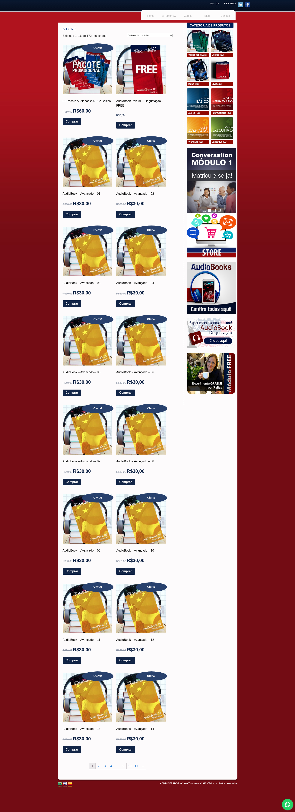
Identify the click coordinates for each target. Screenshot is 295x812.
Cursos (188, 15)
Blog (207, 15)
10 (130, 766)
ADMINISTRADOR (169, 783)
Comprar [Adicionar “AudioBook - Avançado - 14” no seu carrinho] (125, 749)
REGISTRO (230, 3)
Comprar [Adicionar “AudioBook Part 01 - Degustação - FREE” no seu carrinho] (125, 125)
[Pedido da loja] (150, 35)
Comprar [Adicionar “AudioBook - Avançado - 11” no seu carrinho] (72, 660)
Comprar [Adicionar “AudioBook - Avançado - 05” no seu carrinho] (72, 392)
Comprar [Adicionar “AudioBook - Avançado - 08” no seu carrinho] (125, 482)
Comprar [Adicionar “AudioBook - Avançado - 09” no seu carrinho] (72, 571)
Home (150, 15)
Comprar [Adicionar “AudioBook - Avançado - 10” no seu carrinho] (125, 571)
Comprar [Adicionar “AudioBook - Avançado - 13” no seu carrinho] (72, 749)
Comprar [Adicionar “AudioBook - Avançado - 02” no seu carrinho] (125, 214)
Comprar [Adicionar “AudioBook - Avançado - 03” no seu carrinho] (72, 303)
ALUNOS (214, 3)
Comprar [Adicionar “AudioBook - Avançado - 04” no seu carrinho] (125, 303)
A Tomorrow (169, 15)
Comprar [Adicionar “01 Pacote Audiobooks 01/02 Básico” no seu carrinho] (72, 121)
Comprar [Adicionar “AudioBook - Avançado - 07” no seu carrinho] (72, 482)
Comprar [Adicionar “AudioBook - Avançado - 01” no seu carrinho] (72, 214)
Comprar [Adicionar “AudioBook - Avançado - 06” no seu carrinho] (125, 392)
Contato (225, 15)
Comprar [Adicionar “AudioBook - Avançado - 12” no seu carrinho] (125, 660)
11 (136, 766)
